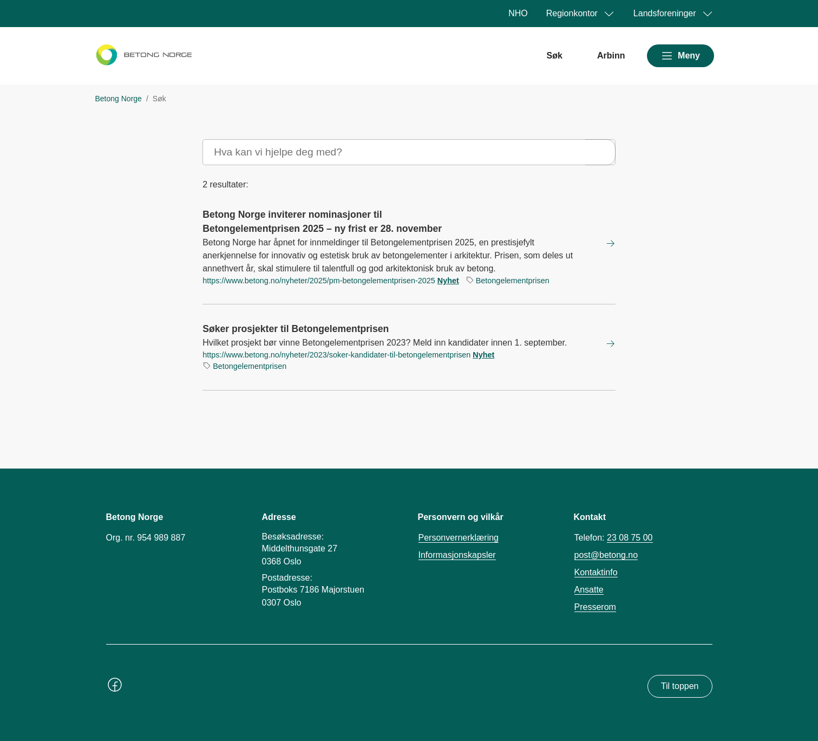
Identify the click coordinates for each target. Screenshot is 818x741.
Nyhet (448, 280)
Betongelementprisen (512, 280)
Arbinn (611, 55)
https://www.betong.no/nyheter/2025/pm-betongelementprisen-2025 (318, 280)
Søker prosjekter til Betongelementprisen (295, 328)
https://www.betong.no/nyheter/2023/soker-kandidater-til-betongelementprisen (336, 354)
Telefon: (613, 538)
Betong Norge (118, 98)
